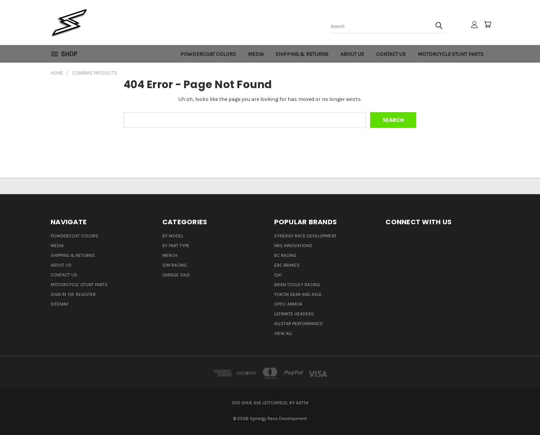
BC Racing (285, 255)
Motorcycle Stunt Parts (450, 54)
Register (86, 294)
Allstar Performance (298, 323)
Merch (169, 255)
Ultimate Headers (294, 313)
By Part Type (175, 245)
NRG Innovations (293, 245)
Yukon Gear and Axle (298, 294)
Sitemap (59, 304)
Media (256, 54)
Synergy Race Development (305, 235)
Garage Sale (176, 275)
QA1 (278, 275)
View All (283, 333)
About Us (352, 54)
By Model (172, 235)
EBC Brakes (287, 265)
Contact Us (391, 54)
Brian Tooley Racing (297, 284)
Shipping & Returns (302, 54)
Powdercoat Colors (208, 54)
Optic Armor (288, 304)
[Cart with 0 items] (487, 24)
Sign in (59, 294)
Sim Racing (174, 265)
